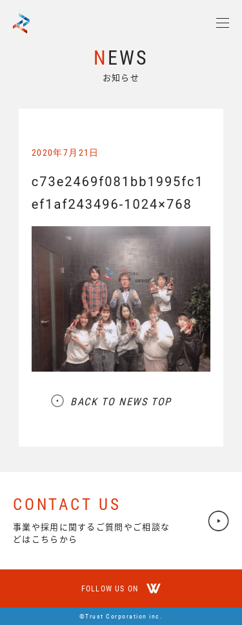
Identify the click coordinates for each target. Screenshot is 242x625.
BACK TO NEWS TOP (121, 402)
